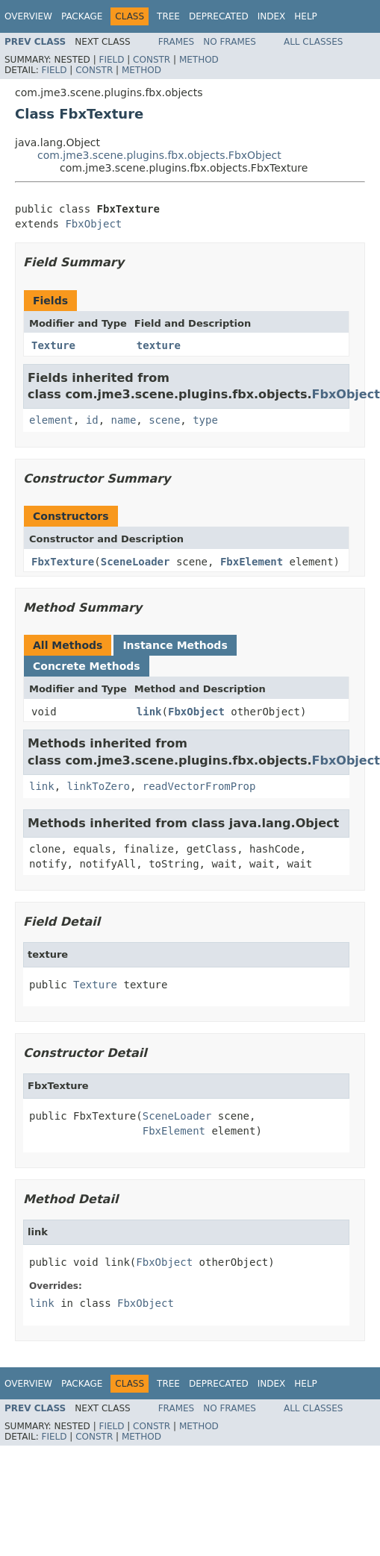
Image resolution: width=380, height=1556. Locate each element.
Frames (176, 42)
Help (305, 16)
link (149, 712)
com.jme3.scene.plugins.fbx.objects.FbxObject (159, 155)
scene (164, 420)
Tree (168, 16)
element (51, 420)
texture (159, 345)
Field (111, 59)
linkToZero (98, 786)
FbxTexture (62, 562)
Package (81, 16)
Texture (53, 345)
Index (272, 16)
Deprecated (219, 16)
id (92, 420)
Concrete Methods (86, 666)
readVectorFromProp (199, 786)
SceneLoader (135, 562)
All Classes (313, 42)
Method (199, 59)
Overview (28, 16)
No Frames (229, 42)
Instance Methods (174, 645)
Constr (151, 59)
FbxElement (251, 562)
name (124, 420)
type (205, 420)
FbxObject (93, 224)
